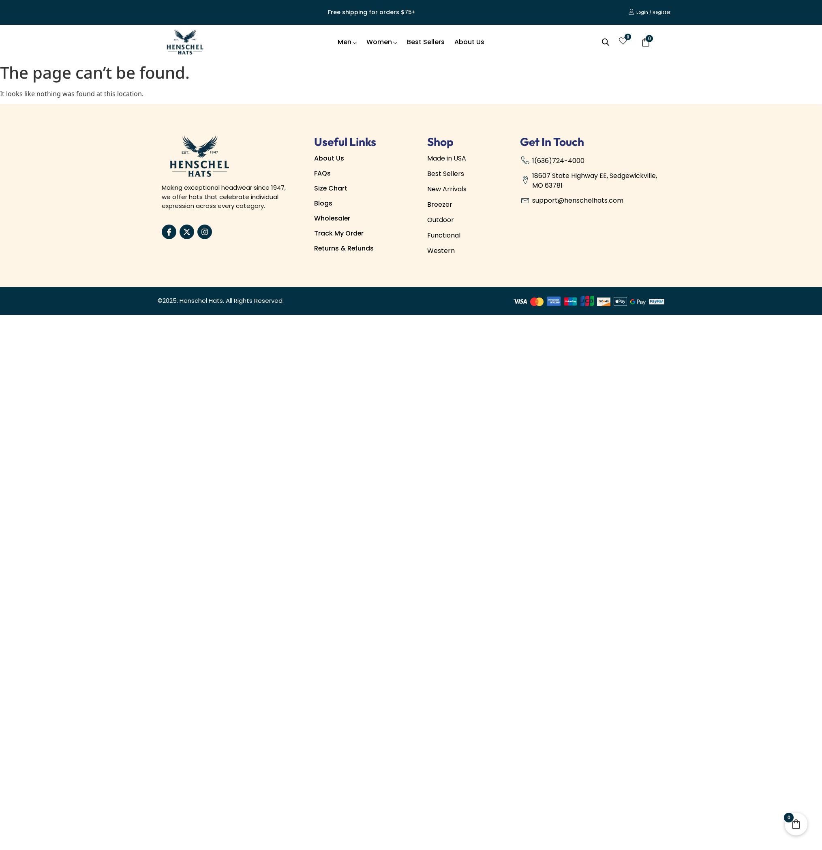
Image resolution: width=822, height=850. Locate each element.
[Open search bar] (606, 42)
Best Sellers (426, 42)
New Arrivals (447, 189)
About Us (469, 42)
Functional (443, 235)
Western (441, 250)
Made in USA (446, 158)
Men (347, 42)
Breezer (439, 204)
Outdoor (440, 220)
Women (381, 42)
